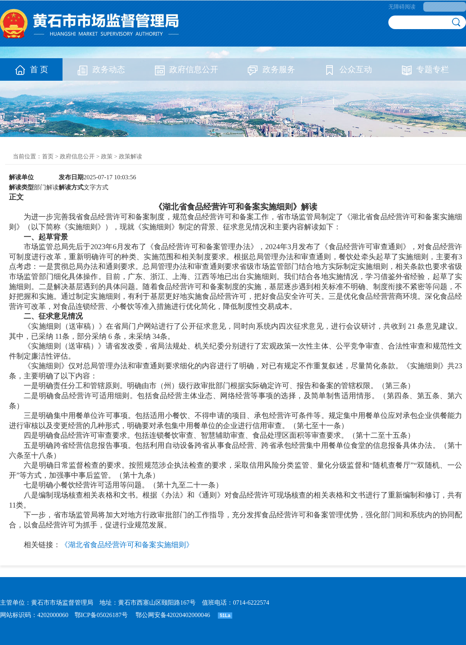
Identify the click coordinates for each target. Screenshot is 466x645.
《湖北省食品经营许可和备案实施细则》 (127, 545)
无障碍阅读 (402, 7)
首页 (48, 156)
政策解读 (130, 156)
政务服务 (271, 69)
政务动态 (101, 69)
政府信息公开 (186, 69)
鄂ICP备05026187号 (101, 615)
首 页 (31, 69)
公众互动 (348, 69)
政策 (107, 156)
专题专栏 (425, 69)
